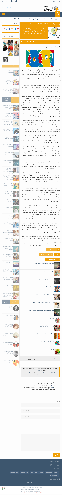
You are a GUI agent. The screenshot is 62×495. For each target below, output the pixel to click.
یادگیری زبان (50, 255)
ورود (3, 7)
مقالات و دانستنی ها (47, 19)
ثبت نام (9, 7)
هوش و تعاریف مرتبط (34, 19)
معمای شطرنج (38, 374)
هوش (42, 372)
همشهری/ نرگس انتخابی (51, 249)
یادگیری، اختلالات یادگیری (18, 19)
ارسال (56, 455)
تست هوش (31, 372)
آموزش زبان (42, 255)
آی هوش (57, 19)
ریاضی (38, 372)
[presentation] (27, 426)
